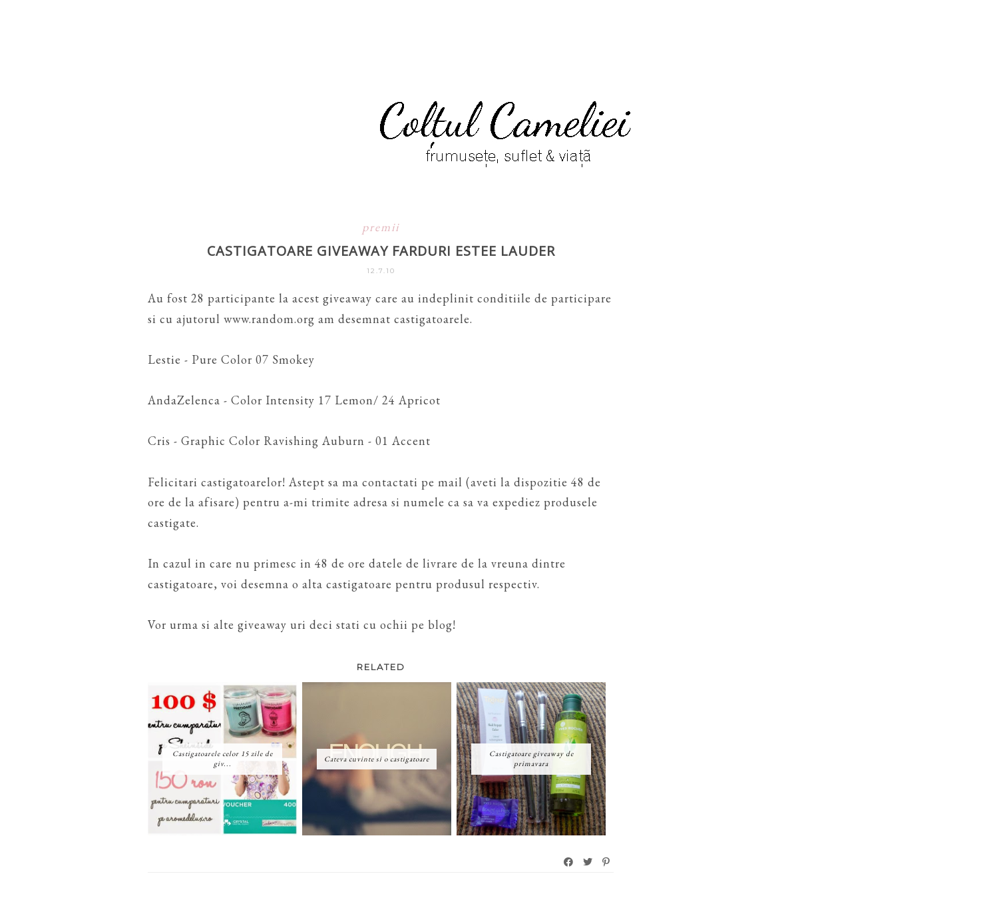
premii (380, 226)
